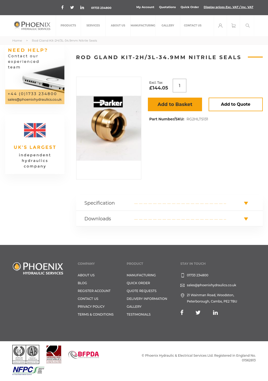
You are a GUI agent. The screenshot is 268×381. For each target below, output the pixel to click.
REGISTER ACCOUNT (94, 291)
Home (17, 40)
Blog (82, 283)
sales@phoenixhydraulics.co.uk (211, 285)
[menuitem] (68, 25)
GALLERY (134, 307)
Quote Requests (142, 291)
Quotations (167, 7)
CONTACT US (88, 299)
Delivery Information (147, 299)
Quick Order (190, 7)
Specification (100, 203)
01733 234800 (101, 8)
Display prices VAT (228, 7)
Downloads (98, 219)
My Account (145, 7)
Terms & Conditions (96, 314)
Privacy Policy (91, 307)
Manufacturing (141, 275)
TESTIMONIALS (138, 314)
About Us (86, 275)
